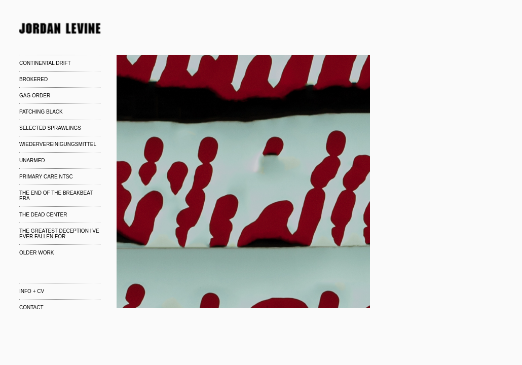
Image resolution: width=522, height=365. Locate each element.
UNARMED (32, 160)
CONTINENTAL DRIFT (45, 63)
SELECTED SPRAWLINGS (50, 128)
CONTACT (31, 307)
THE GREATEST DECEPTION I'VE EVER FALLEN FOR (59, 233)
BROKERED (33, 79)
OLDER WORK (36, 253)
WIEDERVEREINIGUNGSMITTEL (57, 144)
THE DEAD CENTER (43, 214)
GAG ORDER (34, 95)
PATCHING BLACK (41, 112)
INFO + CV (31, 291)
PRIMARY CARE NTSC (46, 176)
